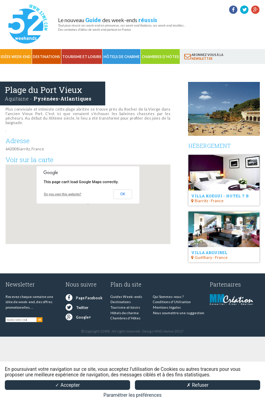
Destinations (46, 57)
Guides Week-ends (126, 296)
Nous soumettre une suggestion (178, 313)
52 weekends (27, 24)
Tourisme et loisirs (81, 57)
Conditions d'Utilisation (172, 302)
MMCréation (164, 331)
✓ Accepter (67, 385)
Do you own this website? (62, 194)
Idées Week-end (16, 57)
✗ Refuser (198, 385)
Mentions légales (167, 307)
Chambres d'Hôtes (160, 57)
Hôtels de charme (122, 57)
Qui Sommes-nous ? (168, 296)
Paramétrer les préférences (132, 395)
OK (122, 194)
